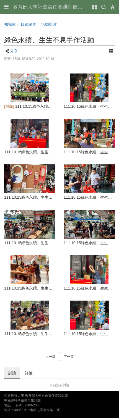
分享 (14, 51)
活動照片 (49, 24)
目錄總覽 (28, 24)
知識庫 (10, 24)
